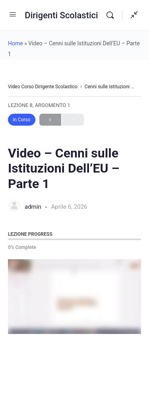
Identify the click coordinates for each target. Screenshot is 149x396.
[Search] (112, 15)
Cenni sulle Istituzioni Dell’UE (115, 86)
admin (34, 206)
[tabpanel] (74, 296)
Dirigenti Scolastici (61, 15)
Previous (50, 120)
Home (15, 43)
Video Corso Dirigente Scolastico (42, 86)
